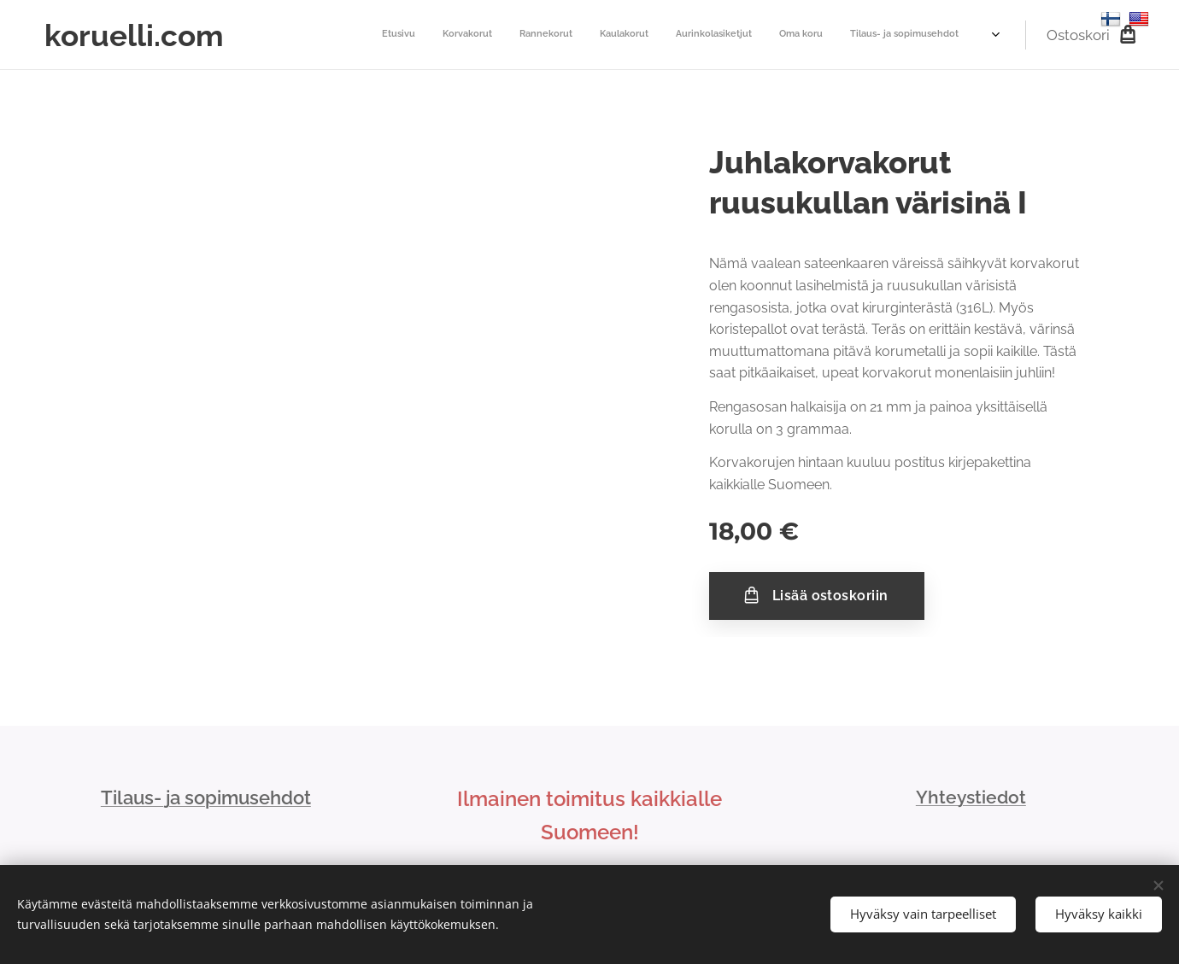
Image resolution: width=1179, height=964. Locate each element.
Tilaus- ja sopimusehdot (206, 797)
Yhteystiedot (971, 797)
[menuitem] (280, 35)
